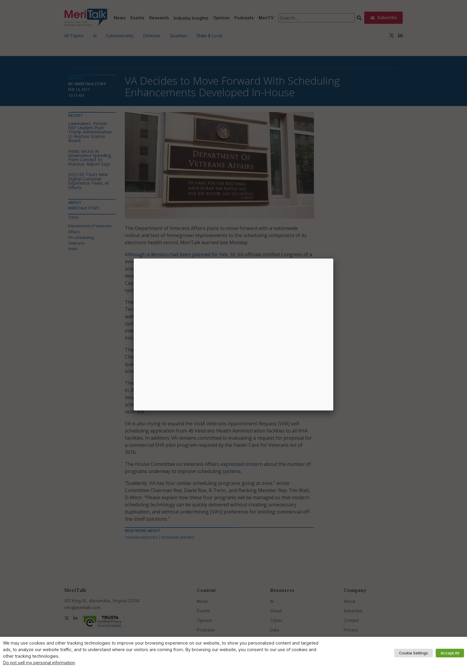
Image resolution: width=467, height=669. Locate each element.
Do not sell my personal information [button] (39, 662)
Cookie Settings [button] (413, 653)
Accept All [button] (449, 653)
